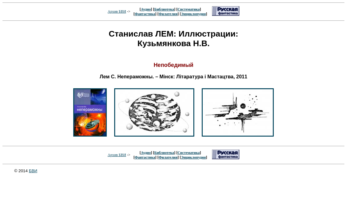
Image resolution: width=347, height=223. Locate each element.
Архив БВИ (117, 11)
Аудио (146, 9)
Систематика (189, 9)
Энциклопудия (193, 14)
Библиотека (164, 9)
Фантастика (145, 14)
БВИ (33, 170)
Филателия (168, 14)
